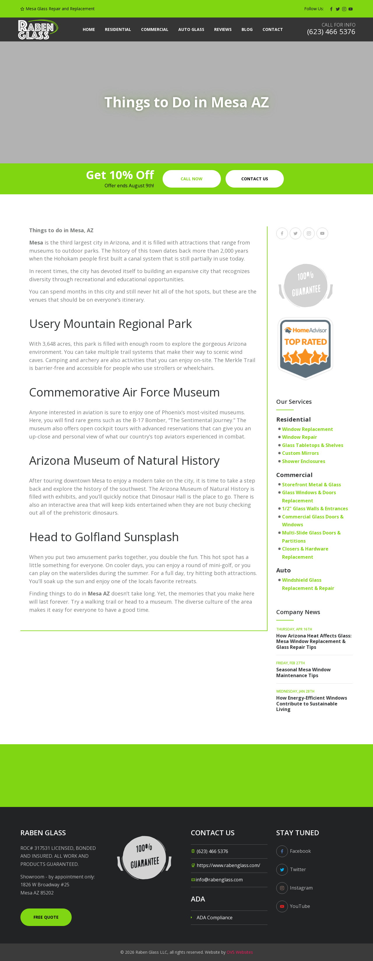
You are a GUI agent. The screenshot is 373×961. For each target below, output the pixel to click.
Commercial (154, 29)
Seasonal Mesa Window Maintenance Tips (303, 672)
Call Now (192, 178)
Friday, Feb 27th (290, 663)
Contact (273, 29)
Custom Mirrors (300, 453)
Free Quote (46, 917)
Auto (283, 570)
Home (89, 29)
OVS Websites (240, 952)
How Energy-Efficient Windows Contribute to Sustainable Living (311, 703)
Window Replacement (307, 429)
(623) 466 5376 (212, 851)
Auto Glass (191, 29)
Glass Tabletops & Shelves (312, 445)
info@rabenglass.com (219, 879)
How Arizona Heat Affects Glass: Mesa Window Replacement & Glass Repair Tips (313, 641)
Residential (118, 29)
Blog (247, 29)
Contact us (254, 178)
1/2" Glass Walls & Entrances (315, 508)
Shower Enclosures (303, 461)
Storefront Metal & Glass (311, 484)
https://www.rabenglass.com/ (228, 865)
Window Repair (299, 437)
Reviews (223, 29)
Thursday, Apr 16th (294, 629)
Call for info (339, 25)
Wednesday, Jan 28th (295, 691)
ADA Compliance (215, 917)
